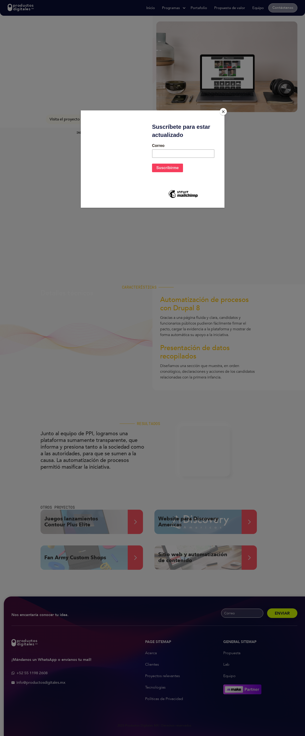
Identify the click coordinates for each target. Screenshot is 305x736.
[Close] (223, 111)
